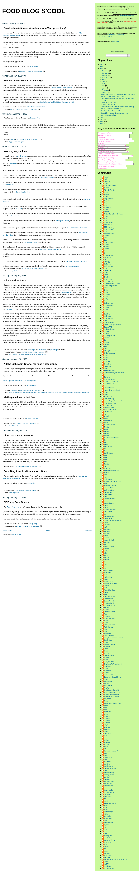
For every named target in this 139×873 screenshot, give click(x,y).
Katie (106, 475)
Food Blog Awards (14, 493)
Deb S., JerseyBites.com (112, 325)
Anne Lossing (108, 222)
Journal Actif (108, 446)
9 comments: (40, 268)
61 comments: (33, 109)
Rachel (106, 607)
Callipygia (107, 264)
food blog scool (109, 781)
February (105, 90)
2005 (102, 124)
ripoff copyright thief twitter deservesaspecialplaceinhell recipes (27, 354)
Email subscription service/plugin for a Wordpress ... (119, 94)
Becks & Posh (115, 41)
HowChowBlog (109, 399)
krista (106, 814)
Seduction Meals (110, 644)
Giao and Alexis (109, 379)
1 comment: (33, 490)
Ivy (105, 414)
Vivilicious (107, 733)
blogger (11, 142)
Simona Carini (109, 655)
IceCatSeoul (108, 412)
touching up (65, 392)
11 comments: (38, 71)
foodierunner (108, 786)
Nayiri (106, 564)
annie (106, 755)
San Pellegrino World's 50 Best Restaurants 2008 (57, 102)
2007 (102, 119)
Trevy (106, 705)
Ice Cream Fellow (110, 409)
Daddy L (107, 314)
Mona (106, 555)
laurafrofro (107, 816)
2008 (102, 117)
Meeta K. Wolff (109, 540)
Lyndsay (107, 525)
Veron (106, 731)
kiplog (106, 807)
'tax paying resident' (111, 751)
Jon (105, 442)
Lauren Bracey (109, 503)
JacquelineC (108, 420)
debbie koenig (109, 773)
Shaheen (107, 646)
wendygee (107, 866)
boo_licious (108, 757)
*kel (105, 179)
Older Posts (89, 530)
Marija (106, 536)
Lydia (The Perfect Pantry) (113, 520)
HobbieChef (108, 396)
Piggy (106, 592)
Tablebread (108, 681)
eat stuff (107, 777)
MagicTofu (107, 531)
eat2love (107, 779)
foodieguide (108, 783)
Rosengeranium (109, 625)
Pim (105, 594)
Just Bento (42, 350)
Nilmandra (107, 573)
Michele (106, 551)
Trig (105, 707)
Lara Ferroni (108, 494)
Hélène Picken (109, 388)
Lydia (106, 523)
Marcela (107, 533)
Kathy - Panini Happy (111, 470)
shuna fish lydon (109, 840)
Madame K (108, 529)
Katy (105, 477)
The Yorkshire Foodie (111, 696)
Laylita (106, 505)
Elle (105, 346)
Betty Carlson (108, 242)
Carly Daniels (108, 266)
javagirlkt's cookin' (110, 803)
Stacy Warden (109, 662)
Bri (105, 253)
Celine (106, 272)
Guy (105, 386)
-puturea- (107, 181)
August (104, 79)
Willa (105, 738)
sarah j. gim (108, 836)
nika (105, 829)
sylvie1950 (107, 855)
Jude (105, 451)
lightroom (26, 392)
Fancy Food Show (13, 507)
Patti (105, 588)
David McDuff (108, 318)
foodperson (108, 788)
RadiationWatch (109, 612)
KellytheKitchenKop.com (112, 481)
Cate (105, 268)
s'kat (105, 833)
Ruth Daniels (108, 627)
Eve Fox (107, 362)
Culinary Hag (108, 303)
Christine (107, 294)
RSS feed (15, 426)
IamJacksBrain (109, 407)
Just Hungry (31, 350)
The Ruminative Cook (111, 694)
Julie (105, 457)
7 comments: (37, 390)
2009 (102, 69)
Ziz (105, 749)
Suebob (106, 673)
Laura (106, 501)
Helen (106, 392)
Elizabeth (107, 344)
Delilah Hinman (109, 329)
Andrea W (107, 207)
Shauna (106, 649)
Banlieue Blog (109, 233)
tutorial (71, 392)
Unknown (107, 714)
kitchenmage (108, 812)
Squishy (107, 657)
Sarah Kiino (108, 640)
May (103, 83)
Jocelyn (106, 436)
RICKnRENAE (109, 603)
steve (106, 851)
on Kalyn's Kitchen (47, 177)
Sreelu (106, 659)
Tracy (106, 701)
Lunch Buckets (109, 518)
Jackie (106, 418)
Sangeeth (107, 633)
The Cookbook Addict (111, 690)
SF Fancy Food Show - (16, 502)
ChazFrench (108, 279)
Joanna (106, 431)
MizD (106, 553)
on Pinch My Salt (8, 185)
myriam (106, 825)
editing (20, 392)
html (10, 426)
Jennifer (107, 427)
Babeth (106, 231)
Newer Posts (7, 530)
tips (60, 392)
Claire (106, 301)
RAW (56, 392)
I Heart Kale (108, 405)
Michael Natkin (109, 546)
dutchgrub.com (109, 775)
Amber (106, 196)
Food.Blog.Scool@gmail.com (126, 15)
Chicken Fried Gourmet (112, 283)
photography (33, 392)
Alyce (106, 192)
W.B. (105, 736)
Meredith (107, 542)
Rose (106, 623)
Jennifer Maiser (109, 425)
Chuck (106, 296)
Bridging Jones (109, 255)
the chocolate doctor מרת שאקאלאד (116, 859)
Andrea (106, 209)
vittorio (106, 862)
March (104, 88)
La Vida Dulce (109, 488)
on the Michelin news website (62, 88)
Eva (105, 359)
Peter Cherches (109, 590)
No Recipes (108, 577)
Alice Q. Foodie (109, 190)
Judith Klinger (108, 453)
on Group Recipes (72, 266)
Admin (106, 183)
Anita (106, 216)
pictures (44, 392)
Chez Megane (109, 281)
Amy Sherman (109, 201)
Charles (106, 275)
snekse (106, 846)
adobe (10, 392)
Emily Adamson (109, 353)
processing (51, 392)
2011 (102, 64)
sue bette (107, 853)
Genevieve (107, 377)
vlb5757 (106, 864)
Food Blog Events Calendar (106, 36)
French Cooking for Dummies (114, 373)
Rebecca (107, 616)
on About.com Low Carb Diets (76, 228)
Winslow (107, 742)
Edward (106, 342)
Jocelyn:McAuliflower (111, 438)
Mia (105, 544)
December (105, 71)
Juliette (106, 464)
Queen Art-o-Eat (109, 601)
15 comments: (40, 352)
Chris (106, 288)
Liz (105, 514)
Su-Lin (106, 668)
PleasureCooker (109, 596)
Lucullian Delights (32, 419)
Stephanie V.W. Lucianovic (113, 664)
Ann (105, 218)
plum (105, 831)
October (105, 75)
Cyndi (106, 309)
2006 (102, 121)
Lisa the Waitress (110, 509)
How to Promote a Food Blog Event (116, 34)
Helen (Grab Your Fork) (112, 390)
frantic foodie (108, 790)
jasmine (106, 801)
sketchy (106, 844)
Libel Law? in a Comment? (18, 435)
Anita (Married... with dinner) (114, 214)
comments (17, 142)
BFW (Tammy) (109, 229)
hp (105, 799)
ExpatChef (107, 364)
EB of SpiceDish (109, 336)
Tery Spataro (108, 688)
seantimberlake (109, 838)
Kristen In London (110, 486)
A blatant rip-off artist (15, 280)
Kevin (106, 483)
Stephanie (107, 666)
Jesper (106, 429)
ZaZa (106, 746)
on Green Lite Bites (15, 216)
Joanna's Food (35, 118)
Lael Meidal (108, 492)
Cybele (106, 307)
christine (107, 764)
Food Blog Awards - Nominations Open (25, 471)
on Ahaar (19, 209)
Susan (106, 679)
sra (105, 849)
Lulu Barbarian (109, 516)
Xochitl (106, 744)
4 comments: (35, 139)
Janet (106, 423)
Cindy (106, 299)
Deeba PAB (108, 327)
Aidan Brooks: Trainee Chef (35, 107)
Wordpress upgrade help (81, 392)
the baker (107, 857)
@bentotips (54, 350)
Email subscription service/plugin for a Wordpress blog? (35, 28)
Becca (106, 238)
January (105, 92)
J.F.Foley (107, 416)
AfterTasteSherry (110, 186)
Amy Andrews (108, 199)
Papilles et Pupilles (110, 583)
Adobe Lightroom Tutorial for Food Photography (30, 364)
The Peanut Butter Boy (112, 692)
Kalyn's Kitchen (67, 292)
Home (48, 530)
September (106, 77)
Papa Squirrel (108, 581)
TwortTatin (107, 712)
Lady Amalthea (109, 490)
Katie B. (106, 473)
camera (15, 392)
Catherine (107, 270)
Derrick (106, 331)
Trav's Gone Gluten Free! (112, 703)
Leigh (106, 507)
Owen (106, 579)
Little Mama (108, 512)
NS (105, 562)
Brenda (106, 249)
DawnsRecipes (109, 323)
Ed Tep (106, 338)
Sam (105, 629)
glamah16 (107, 794)
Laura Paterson (109, 499)
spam (22, 142)
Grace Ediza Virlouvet (111, 381)
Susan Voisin (108, 675)
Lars (105, 496)
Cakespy (107, 262)
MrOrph (106, 557)
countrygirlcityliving (110, 768)
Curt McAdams (109, 305)
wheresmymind (109, 868)
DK (105, 312)
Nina (105, 575)
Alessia (106, 188)
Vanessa (107, 727)
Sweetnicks (31, 483)
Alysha (106, 194)
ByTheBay (107, 257)
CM (105, 259)
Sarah (106, 642)
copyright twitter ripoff (15, 271)
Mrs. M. (106, 559)
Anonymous (108, 225)
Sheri (106, 651)
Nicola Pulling (108, 570)
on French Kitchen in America (50, 249)
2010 (102, 67)
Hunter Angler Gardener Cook (114, 401)
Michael (106, 549)
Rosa (106, 620)
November (105, 73)
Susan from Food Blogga (112, 677)
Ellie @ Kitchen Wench (112, 351)
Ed (105, 340)
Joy (105, 449)
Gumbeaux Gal (109, 383)
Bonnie (106, 244)
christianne (108, 762)
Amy (105, 203)
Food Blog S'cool (33, 11)
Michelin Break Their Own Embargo (23, 80)
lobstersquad (108, 818)
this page (9, 309)
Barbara (107, 236)
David (106, 320)
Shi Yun (106, 653)
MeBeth (106, 538)
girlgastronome (109, 792)
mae (105, 820)
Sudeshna (107, 670)
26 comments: (33, 466)
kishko (106, 809)
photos (39, 392)
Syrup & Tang (34, 66)
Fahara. (106, 368)
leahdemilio (13, 163)
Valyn (106, 725)
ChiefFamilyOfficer (110, 286)
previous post (21, 156)
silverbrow (107, 842)
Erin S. (106, 355)
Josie (106, 444)
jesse (106, 805)
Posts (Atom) (16, 534)
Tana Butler (108, 686)
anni (105, 753)
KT (105, 466)
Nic (105, 566)
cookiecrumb (108, 766)
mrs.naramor (108, 823)
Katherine (107, 468)
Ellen (106, 349)
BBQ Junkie (108, 227)
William (106, 740)
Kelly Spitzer (108, 479)
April (103, 86)
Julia (105, 455)
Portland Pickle (109, 599)
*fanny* (106, 177)
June (104, 81)
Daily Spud (108, 316)
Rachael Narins (109, 605)
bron (105, 759)
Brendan (107, 251)
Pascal (106, 586)
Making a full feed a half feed (20, 397)
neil (105, 827)
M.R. (105, 527)
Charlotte (107, 277)
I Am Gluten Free (110, 403)
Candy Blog (33, 524)
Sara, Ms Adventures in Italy (113, 638)
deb (105, 770)
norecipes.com (32, 385)
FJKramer (107, 366)
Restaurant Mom (110, 618)
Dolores (106, 333)
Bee (105, 240)
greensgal (107, 796)
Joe (105, 440)
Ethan (106, 357)
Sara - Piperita (109, 636)
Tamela (106, 683)
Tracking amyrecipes (15, 151)
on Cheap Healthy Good (22, 192)
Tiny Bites (107, 699)
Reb (105, 614)
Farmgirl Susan (109, 370)
